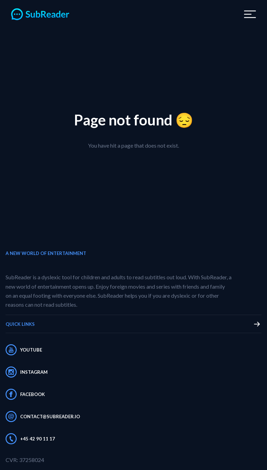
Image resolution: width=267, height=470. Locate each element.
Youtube (24, 349)
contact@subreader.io (43, 416)
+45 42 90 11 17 (30, 438)
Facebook (25, 394)
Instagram (27, 372)
